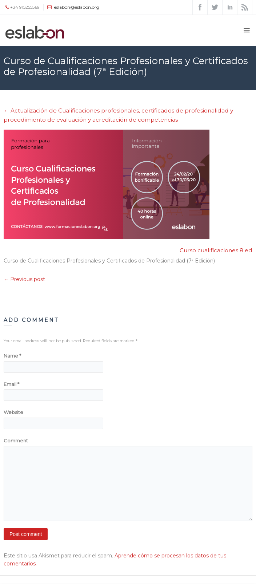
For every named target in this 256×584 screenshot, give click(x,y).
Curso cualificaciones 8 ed (216, 250)
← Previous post (24, 279)
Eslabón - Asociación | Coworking (42, 94)
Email (11, 384)
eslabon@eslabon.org (76, 7)
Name (12, 356)
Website (13, 412)
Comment (16, 440)
